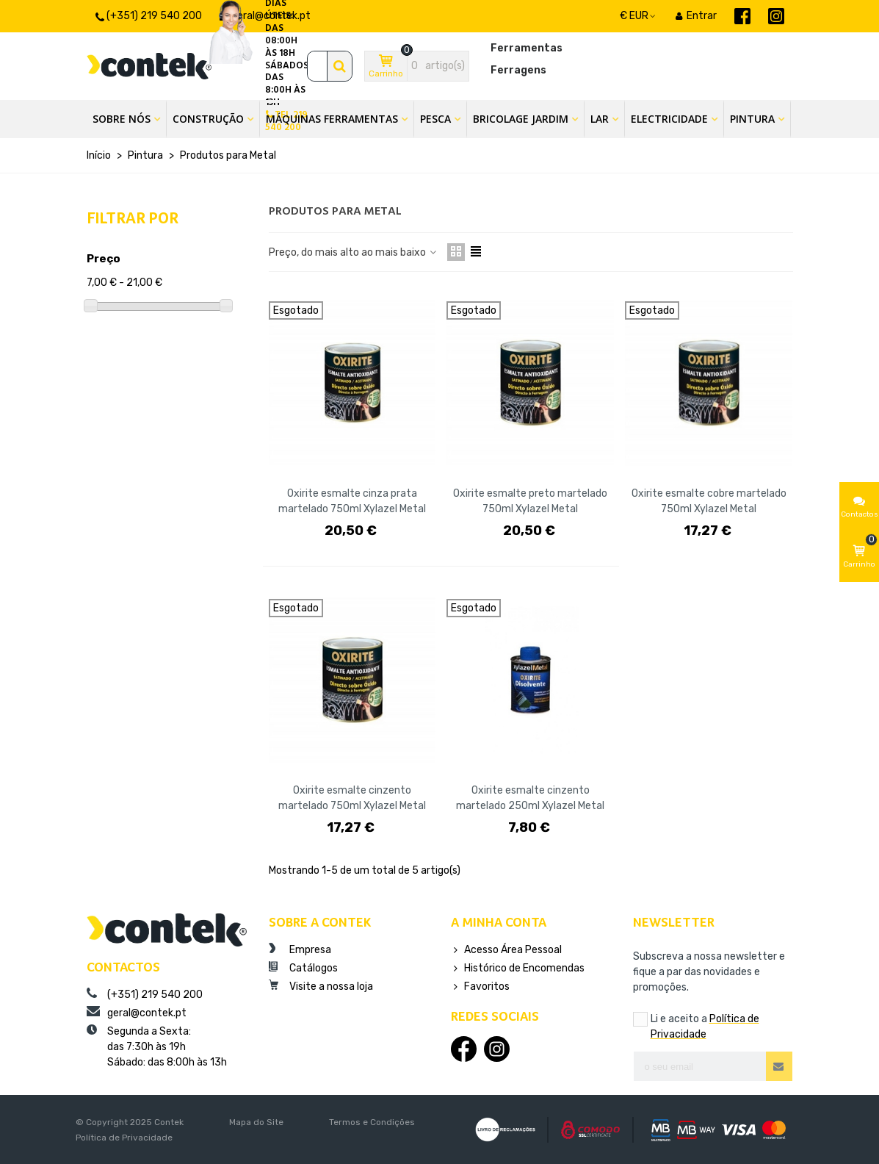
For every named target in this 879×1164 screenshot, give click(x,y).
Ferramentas (527, 48)
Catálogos (303, 967)
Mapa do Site (256, 1122)
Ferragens (518, 70)
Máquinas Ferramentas (332, 119)
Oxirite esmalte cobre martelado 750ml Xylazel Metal (709, 501)
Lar (599, 119)
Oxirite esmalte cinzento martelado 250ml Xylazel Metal (530, 798)
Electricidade (669, 119)
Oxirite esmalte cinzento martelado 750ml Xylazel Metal (352, 798)
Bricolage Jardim (520, 119)
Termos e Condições (372, 1122)
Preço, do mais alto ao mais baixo (353, 252)
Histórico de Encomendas (518, 968)
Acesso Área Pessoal (506, 950)
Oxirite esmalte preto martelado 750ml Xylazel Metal (530, 501)
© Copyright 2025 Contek (130, 1122)
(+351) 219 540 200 (145, 994)
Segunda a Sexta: (167, 1047)
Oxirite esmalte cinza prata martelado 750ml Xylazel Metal (352, 501)
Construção (208, 119)
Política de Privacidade (124, 1137)
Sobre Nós (122, 119)
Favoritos (480, 986)
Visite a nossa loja (321, 986)
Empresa (300, 949)
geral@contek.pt (137, 1012)
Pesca (435, 119)
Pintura (752, 119)
